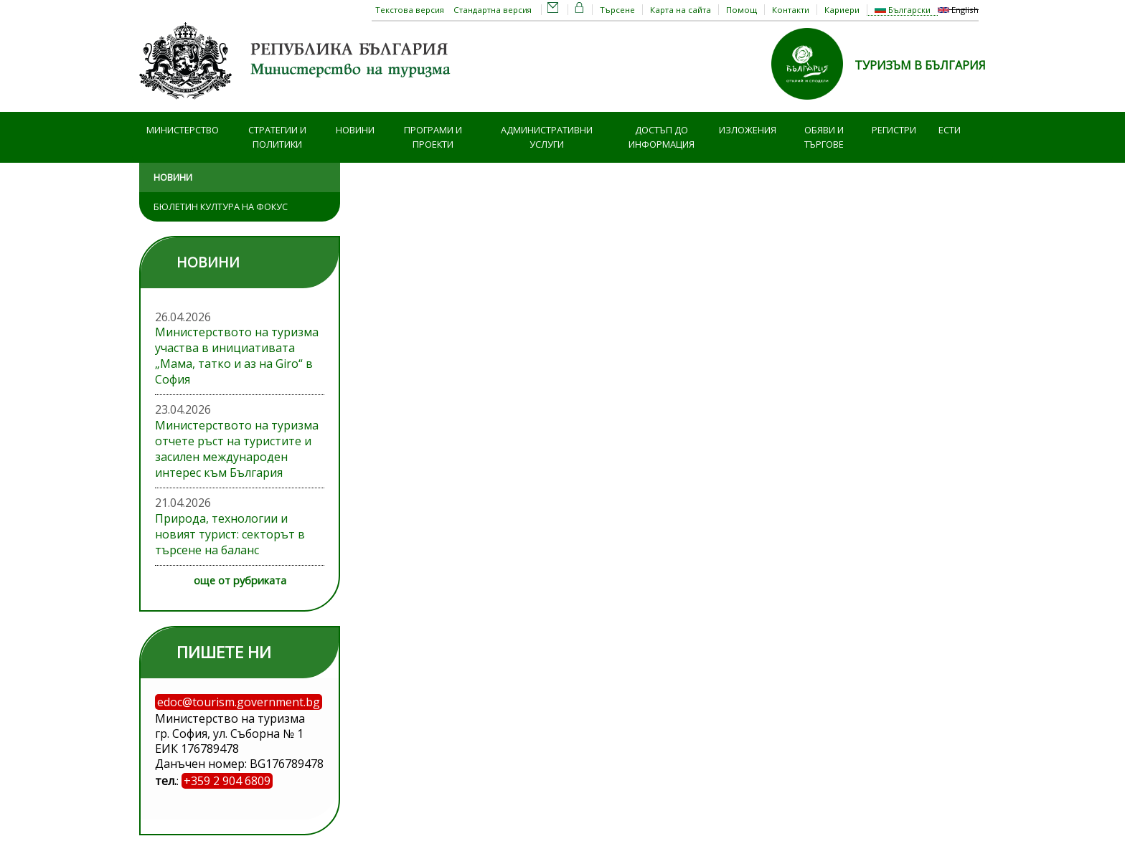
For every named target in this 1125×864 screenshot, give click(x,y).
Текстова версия (409, 9)
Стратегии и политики (277, 137)
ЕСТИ (949, 129)
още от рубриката (240, 580)
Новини (355, 129)
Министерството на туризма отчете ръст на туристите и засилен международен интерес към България (237, 448)
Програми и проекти (433, 137)
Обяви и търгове (824, 137)
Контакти (790, 9)
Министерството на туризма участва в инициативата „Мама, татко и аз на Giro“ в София (237, 355)
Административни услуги (547, 137)
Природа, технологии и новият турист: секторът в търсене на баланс (230, 534)
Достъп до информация (662, 137)
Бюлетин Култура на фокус (221, 206)
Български (903, 9)
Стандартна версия (492, 9)
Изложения (747, 129)
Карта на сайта (680, 9)
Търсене (617, 9)
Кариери (842, 9)
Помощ (741, 9)
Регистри (894, 129)
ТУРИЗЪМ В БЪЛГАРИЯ (920, 65)
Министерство (182, 129)
